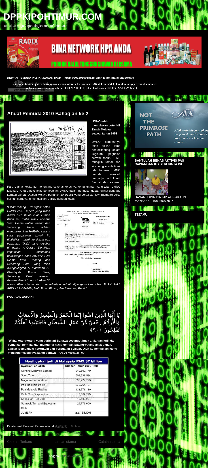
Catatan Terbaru (19, 442)
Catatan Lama (109, 442)
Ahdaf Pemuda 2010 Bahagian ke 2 (47, 113)
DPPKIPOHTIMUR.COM (53, 17)
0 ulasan (76, 426)
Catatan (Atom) (70, 456)
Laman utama (65, 442)
